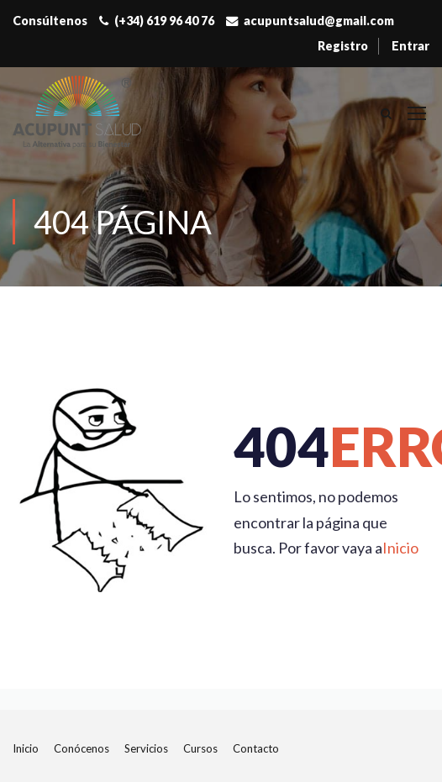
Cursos (200, 748)
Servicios (146, 748)
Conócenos (81, 748)
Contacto (256, 748)
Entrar (410, 46)
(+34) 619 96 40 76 (164, 20)
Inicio (400, 547)
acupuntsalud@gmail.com (319, 20)
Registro (343, 46)
